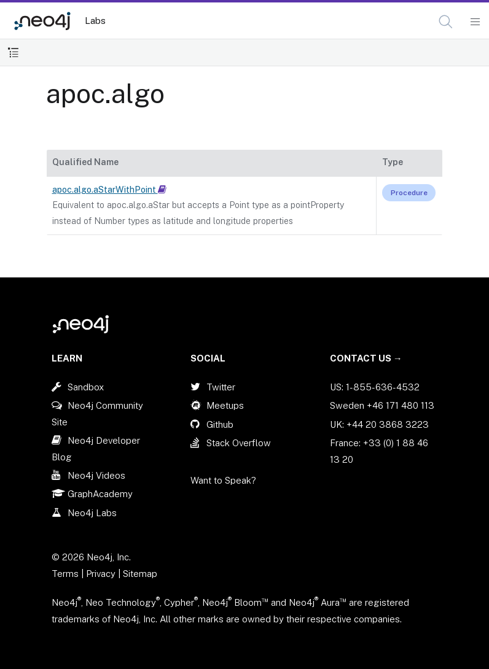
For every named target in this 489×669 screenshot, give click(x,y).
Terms (65, 573)
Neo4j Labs (92, 513)
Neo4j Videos (96, 475)
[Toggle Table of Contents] (13, 52)
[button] (446, 22)
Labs (95, 20)
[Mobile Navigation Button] (474, 22)
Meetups (225, 405)
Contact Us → (366, 358)
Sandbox (86, 387)
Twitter (220, 387)
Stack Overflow (238, 443)
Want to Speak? (223, 480)
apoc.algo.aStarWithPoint (109, 190)
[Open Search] (446, 22)
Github (219, 424)
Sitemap (140, 573)
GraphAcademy (100, 494)
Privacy (102, 573)
